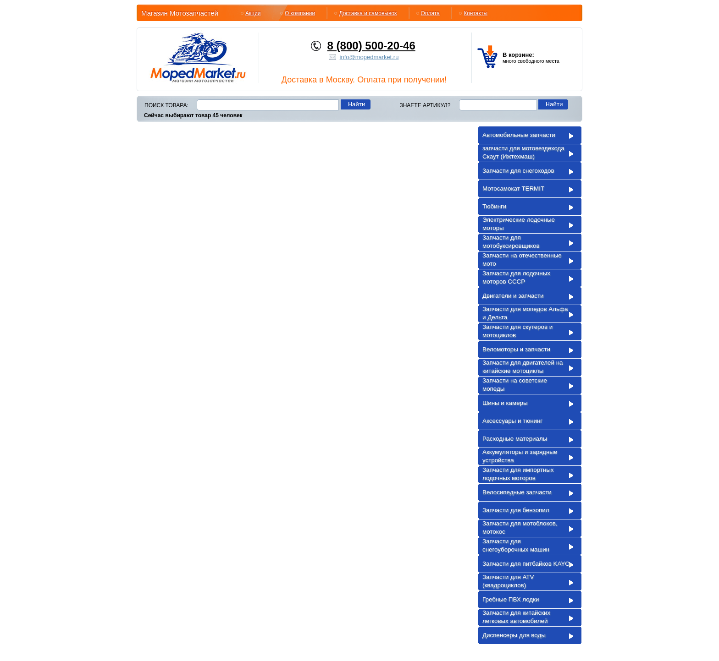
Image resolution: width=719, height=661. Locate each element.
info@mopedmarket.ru (369, 57)
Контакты (475, 13)
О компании (300, 13)
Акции (253, 13)
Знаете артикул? (424, 105)
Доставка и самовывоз (368, 13)
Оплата (430, 13)
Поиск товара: (166, 105)
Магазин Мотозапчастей (179, 13)
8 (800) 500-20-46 (371, 45)
